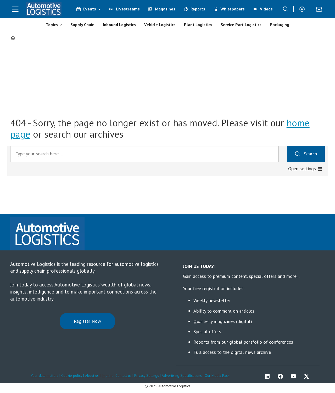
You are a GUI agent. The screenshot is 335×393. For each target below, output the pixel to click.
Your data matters (44, 375)
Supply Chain (82, 24)
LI (268, 376)
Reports (198, 8)
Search (310, 154)
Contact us (123, 375)
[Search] (285, 9)
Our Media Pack (217, 375)
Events (89, 8)
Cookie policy (72, 375)
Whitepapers (232, 8)
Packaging (279, 24)
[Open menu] (15, 9)
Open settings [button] (302, 169)
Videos (266, 8)
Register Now (87, 321)
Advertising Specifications (182, 375)
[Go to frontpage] (44, 9)
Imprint (107, 375)
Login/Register (303, 9)
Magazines (165, 8)
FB (281, 376)
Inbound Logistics (119, 24)
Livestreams (128, 8)
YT (294, 376)
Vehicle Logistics (160, 24)
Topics (52, 24)
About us (92, 375)
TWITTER (307, 376)
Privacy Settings (146, 375)
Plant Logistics (198, 24)
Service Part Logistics (241, 24)
